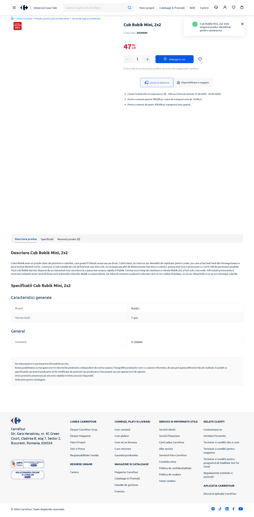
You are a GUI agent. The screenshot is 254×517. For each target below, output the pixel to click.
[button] (242, 7)
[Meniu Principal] (14, 7)
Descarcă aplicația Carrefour (220, 493)
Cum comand (122, 429)
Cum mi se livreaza (126, 442)
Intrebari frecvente (215, 435)
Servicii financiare (169, 435)
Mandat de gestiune (126, 484)
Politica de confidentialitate (175, 468)
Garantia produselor (126, 455)
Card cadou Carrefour (171, 442)
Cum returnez (123, 448)
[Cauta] (129, 7)
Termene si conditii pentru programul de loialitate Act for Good (221, 462)
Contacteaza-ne (213, 429)
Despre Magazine (80, 435)
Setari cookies (167, 480)
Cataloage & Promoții (127, 478)
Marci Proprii (77, 442)
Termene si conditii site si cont (221, 442)
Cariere (74, 472)
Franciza (119, 491)
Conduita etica (167, 461)
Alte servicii (166, 448)
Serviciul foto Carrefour (173, 455)
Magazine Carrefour (126, 472)
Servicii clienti (167, 429)
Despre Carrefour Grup (83, 429)
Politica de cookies (170, 474)
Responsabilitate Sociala (84, 455)
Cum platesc (122, 435)
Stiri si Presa (77, 448)
